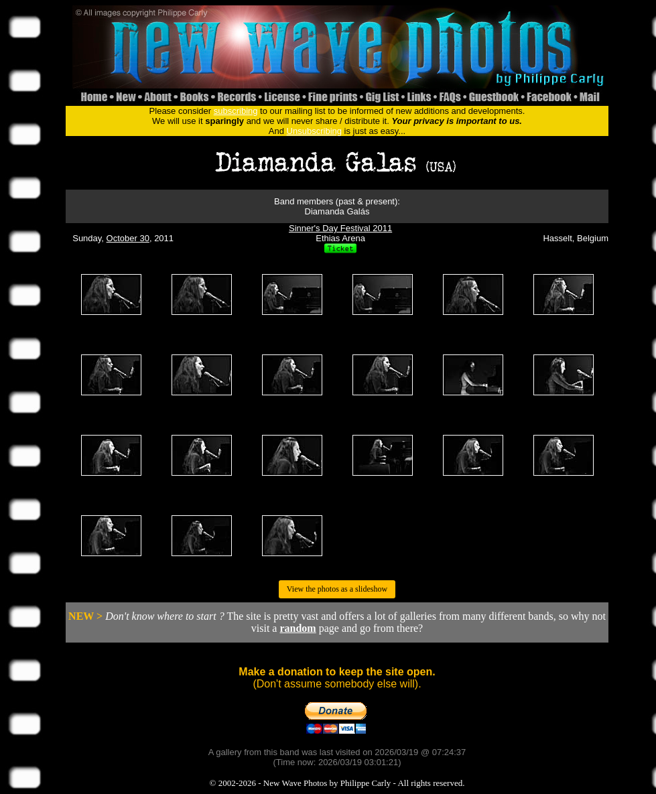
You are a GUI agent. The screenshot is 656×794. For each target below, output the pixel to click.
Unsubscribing (314, 131)
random (297, 628)
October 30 (128, 238)
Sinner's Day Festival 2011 (340, 228)
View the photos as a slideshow (337, 589)
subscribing (236, 111)
